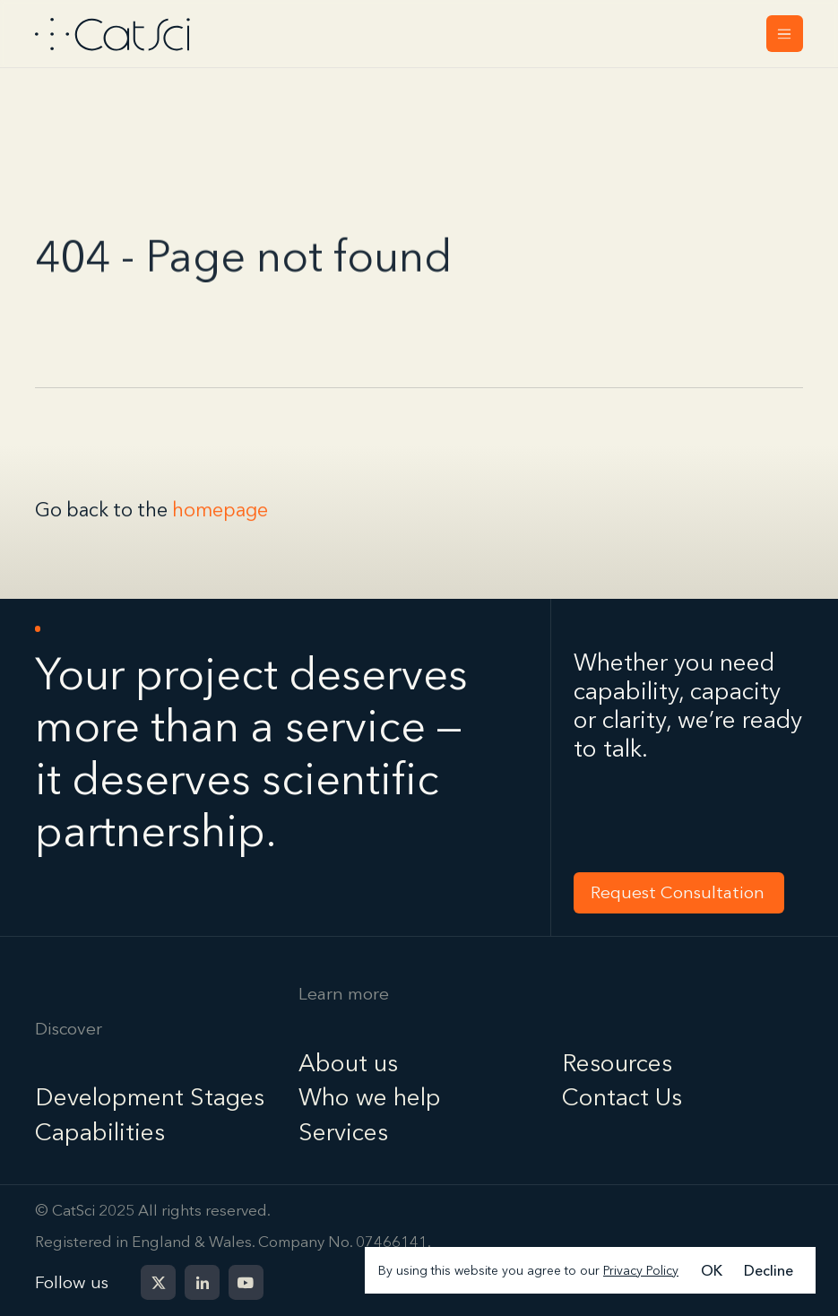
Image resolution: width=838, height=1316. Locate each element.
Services (343, 1132)
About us (348, 1063)
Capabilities (100, 1132)
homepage (220, 510)
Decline (768, 1270)
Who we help (369, 1097)
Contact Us (622, 1097)
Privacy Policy (640, 1270)
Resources (617, 1063)
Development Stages (149, 1097)
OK (711, 1270)
